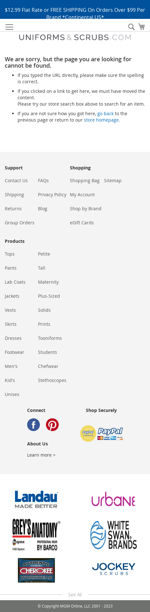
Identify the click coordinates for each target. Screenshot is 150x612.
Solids (44, 310)
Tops (10, 254)
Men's (11, 366)
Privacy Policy (52, 194)
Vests (10, 310)
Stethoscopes (52, 380)
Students (47, 352)
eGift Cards (82, 223)
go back (105, 113)
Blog (42, 208)
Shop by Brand (85, 208)
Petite (44, 254)
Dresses (13, 338)
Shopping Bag (85, 180)
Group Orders (19, 223)
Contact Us (16, 180)
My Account (82, 194)
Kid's (10, 380)
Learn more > (41, 455)
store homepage (101, 120)
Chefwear (48, 366)
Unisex (12, 394)
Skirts (11, 324)
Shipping (14, 194)
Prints (44, 324)
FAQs (43, 180)
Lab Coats (15, 282)
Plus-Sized (49, 296)
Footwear (14, 352)
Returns (13, 208)
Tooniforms (50, 338)
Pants (11, 268)
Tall (41, 268)
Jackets (12, 296)
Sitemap (113, 180)
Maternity (48, 282)
